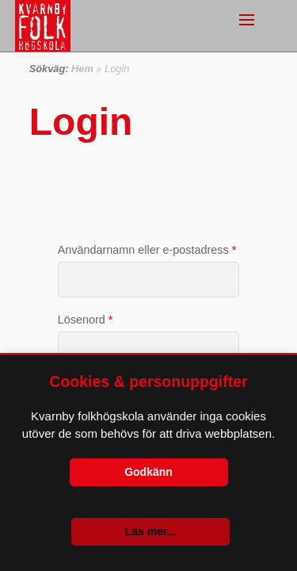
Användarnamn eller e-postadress (147, 249)
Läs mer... (151, 531)
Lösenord (85, 319)
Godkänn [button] (148, 472)
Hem (82, 69)
